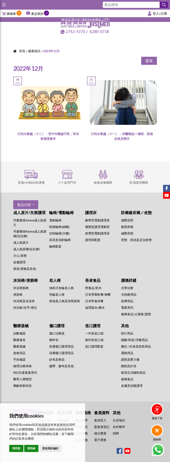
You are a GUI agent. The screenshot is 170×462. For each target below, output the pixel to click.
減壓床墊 (127, 233)
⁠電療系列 (127, 307)
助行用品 (127, 333)
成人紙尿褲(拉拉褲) (26, 249)
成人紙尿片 (21, 242)
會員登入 (100, 420)
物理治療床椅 (22, 366)
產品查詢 (37, 13)
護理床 (91, 212)
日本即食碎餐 (94, 301)
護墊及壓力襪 (130, 359)
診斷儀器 (19, 333)
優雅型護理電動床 (97, 226)
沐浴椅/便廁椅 (25, 280)
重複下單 (157, 418)
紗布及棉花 (57, 359)
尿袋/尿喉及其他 (24, 268)
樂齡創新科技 (22, 385)
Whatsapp (157, 450)
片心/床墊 (20, 255)
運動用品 (127, 353)
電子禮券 (100, 440)
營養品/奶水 (93, 288)
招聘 (116, 433)
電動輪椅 (55, 220)
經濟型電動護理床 (97, 233)
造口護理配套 (94, 346)
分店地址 (119, 420)
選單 (149, 60)
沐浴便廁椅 (21, 288)
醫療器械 (21, 325)
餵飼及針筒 (128, 366)
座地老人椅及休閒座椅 (64, 301)
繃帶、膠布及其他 (61, 366)
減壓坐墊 (127, 220)
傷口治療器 (57, 333)
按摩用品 (127, 301)
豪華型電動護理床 (97, 220)
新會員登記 (101, 427)
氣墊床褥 (127, 226)
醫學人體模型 (22, 379)
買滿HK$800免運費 (31, 182)
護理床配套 (92, 240)
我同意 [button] (16, 448)
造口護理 (92, 325)
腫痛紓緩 (128, 280)
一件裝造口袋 (94, 333)
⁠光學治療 (127, 288)
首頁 (22, 51)
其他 (125, 325)
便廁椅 (17, 294)
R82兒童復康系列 (25, 372)
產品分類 (24, 205)
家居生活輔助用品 (133, 372)
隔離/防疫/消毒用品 (134, 340)
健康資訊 (34, 51)
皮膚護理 (19, 262)
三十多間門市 (67, 182)
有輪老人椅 (57, 294)
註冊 (164, 13)
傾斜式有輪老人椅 (61, 288)
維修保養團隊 (103, 182)
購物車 (11, 13)
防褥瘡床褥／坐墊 (136, 212)
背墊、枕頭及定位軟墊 (136, 240)
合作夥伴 (119, 427)
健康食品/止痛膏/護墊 (136, 314)
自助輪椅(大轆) (59, 233)
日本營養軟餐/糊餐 (98, 294)
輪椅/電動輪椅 (61, 212)
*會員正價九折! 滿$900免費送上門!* (85, 19)
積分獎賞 (100, 433)
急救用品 (19, 353)
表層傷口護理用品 (61, 346)
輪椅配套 (55, 246)
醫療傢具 (19, 340)
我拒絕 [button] (31, 448)
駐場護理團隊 (139, 182)
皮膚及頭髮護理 (132, 385)
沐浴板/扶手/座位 (25, 307)
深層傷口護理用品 (61, 353)
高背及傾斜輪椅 (60, 240)
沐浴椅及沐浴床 (24, 301)
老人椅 (55, 280)
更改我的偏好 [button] (50, 448)
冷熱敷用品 (128, 294)
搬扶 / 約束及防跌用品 (136, 346)
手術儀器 (19, 359)
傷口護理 (57, 325)
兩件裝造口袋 (94, 340)
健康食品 (127, 379)
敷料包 (53, 340)
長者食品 (92, 280)
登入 (156, 13)
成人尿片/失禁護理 (29, 212)
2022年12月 (51, 51)
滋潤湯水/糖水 (95, 307)
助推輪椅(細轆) (59, 226)
